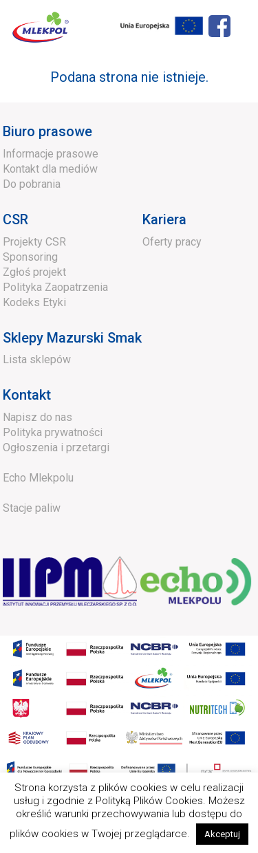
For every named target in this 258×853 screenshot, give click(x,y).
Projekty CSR (34, 241)
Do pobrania (32, 184)
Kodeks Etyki (34, 302)
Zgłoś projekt (34, 272)
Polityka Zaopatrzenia (55, 287)
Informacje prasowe (50, 153)
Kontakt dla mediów (50, 168)
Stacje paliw (32, 508)
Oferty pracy (172, 241)
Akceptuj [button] (222, 834)
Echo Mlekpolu (38, 477)
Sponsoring (30, 256)
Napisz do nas (37, 417)
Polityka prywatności (53, 432)
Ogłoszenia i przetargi (56, 447)
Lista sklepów (37, 359)
